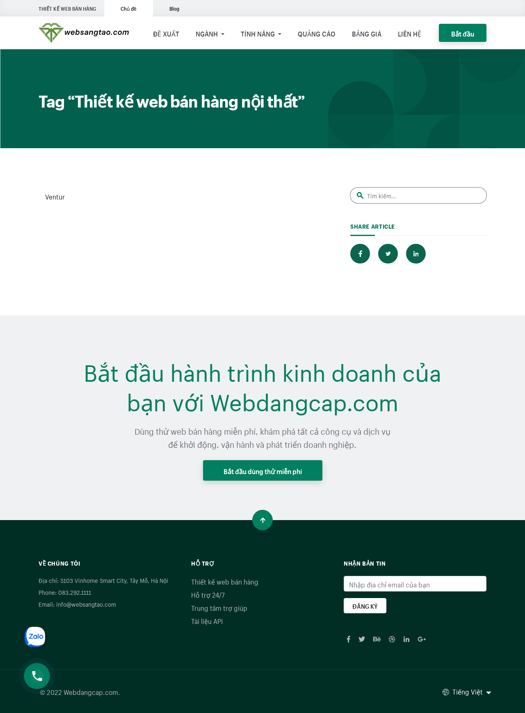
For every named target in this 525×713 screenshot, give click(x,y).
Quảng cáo (317, 33)
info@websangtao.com (86, 603)
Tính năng (258, 33)
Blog (174, 8)
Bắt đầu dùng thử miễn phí (263, 470)
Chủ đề (129, 8)
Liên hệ (409, 33)
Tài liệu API (207, 620)
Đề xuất (166, 33)
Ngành (207, 33)
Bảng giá (366, 33)
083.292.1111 (74, 591)
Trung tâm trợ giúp (219, 607)
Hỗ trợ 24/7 (208, 594)
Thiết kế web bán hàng (224, 580)
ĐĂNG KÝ (365, 605)
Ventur (55, 195)
